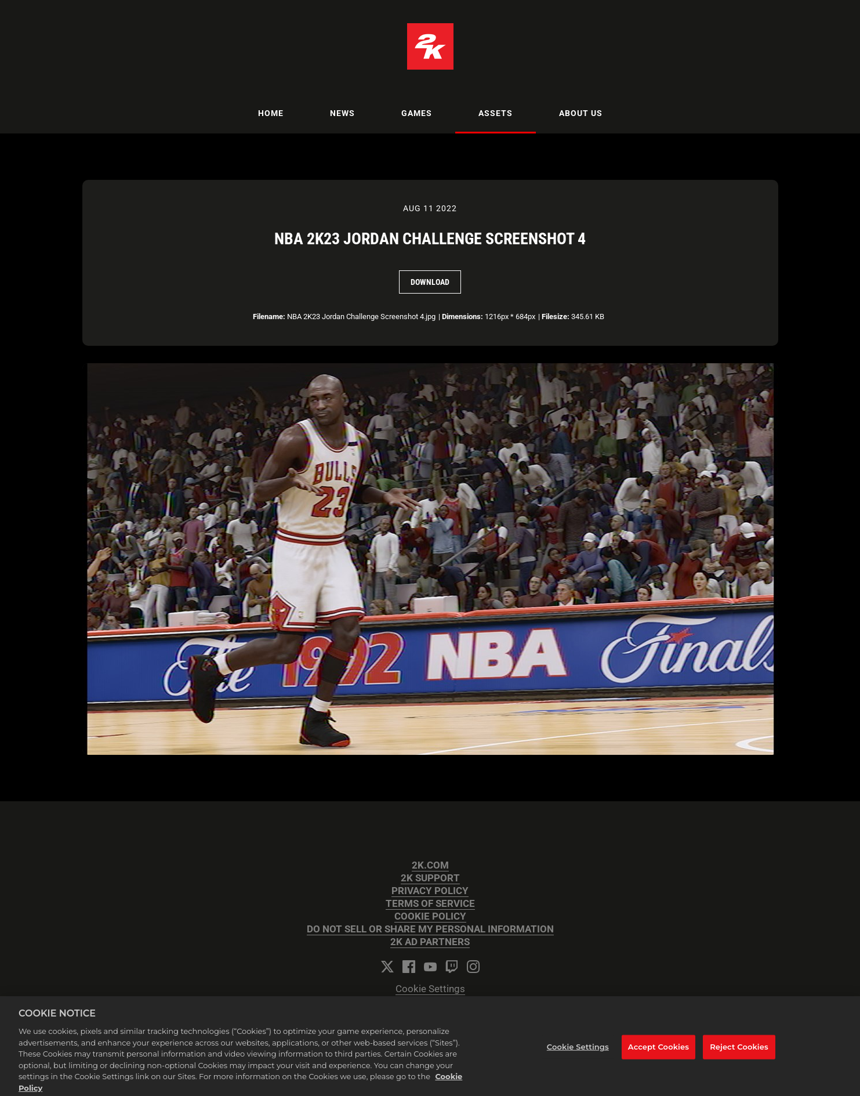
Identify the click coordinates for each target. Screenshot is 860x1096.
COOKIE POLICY (430, 916)
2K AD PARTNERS (430, 941)
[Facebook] (408, 966)
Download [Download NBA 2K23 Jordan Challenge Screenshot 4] (430, 282)
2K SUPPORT (430, 878)
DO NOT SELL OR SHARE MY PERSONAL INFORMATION (430, 929)
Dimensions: (462, 316)
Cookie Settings (430, 988)
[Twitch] (451, 966)
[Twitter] (387, 966)
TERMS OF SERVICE (430, 903)
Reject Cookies (739, 1051)
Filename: (269, 316)
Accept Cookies (658, 1051)
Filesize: (555, 316)
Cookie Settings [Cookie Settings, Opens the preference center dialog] (578, 1051)
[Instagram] (473, 966)
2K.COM (430, 865)
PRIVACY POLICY (430, 890)
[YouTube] (430, 966)
